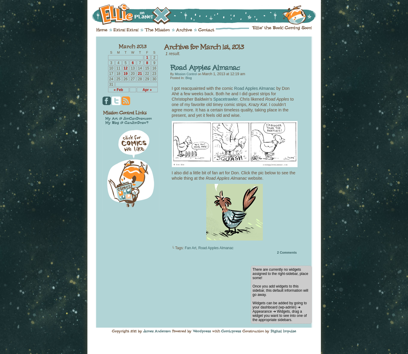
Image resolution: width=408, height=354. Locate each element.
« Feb (118, 90)
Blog (188, 78)
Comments (287, 252)
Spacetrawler (225, 99)
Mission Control (186, 74)
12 (126, 68)
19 (126, 74)
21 (140, 74)
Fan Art (190, 248)
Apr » (147, 90)
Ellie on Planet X (208, 14)
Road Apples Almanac (254, 88)
